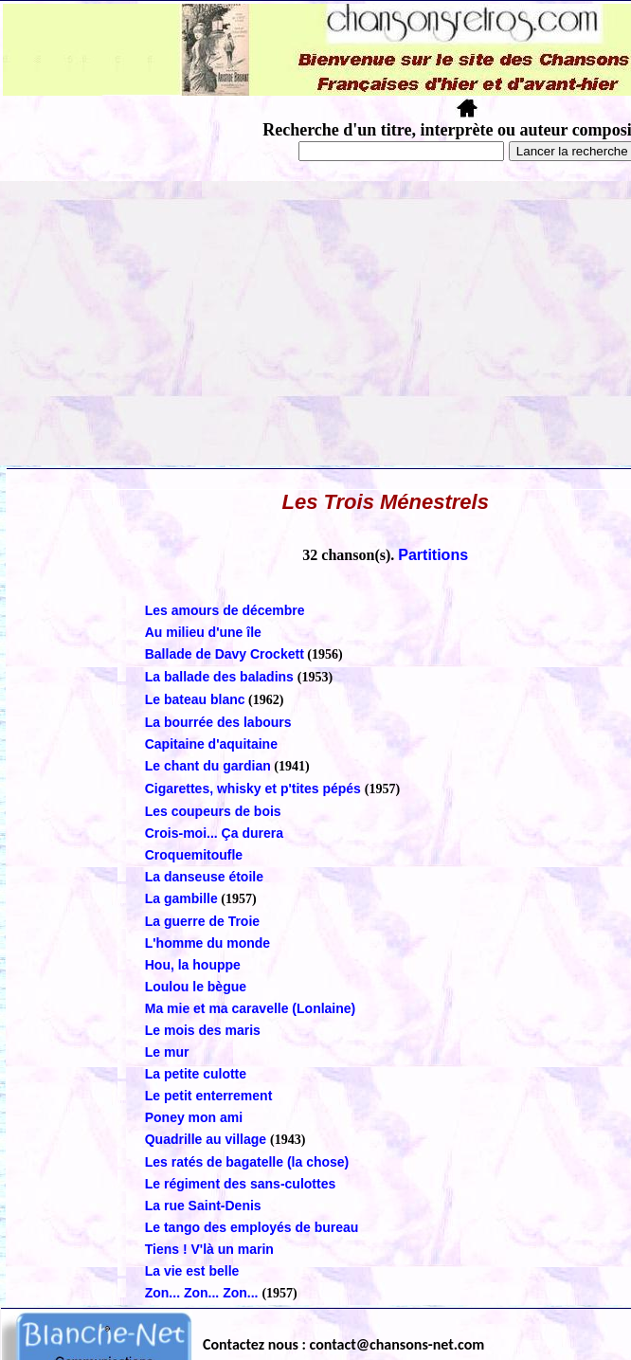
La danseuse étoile (204, 876)
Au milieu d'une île (203, 632)
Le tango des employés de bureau (252, 1227)
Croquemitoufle (194, 854)
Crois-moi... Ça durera (214, 833)
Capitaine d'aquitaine (211, 744)
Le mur (167, 1052)
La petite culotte (195, 1073)
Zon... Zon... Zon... (203, 1292)
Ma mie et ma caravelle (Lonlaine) (250, 1008)
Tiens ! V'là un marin (209, 1249)
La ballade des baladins (221, 676)
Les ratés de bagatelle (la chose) (247, 1162)
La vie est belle (192, 1270)
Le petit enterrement (209, 1095)
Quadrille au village (207, 1139)
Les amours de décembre (225, 610)
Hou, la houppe (193, 964)
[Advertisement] (315, 323)
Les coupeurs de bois (213, 811)
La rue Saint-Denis (203, 1205)
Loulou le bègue (195, 986)
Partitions (433, 555)
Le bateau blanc (195, 699)
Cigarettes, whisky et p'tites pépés (255, 788)
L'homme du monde (207, 943)
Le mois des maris (203, 1030)
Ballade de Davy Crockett (224, 654)
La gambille (181, 898)
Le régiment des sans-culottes (240, 1183)
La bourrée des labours (218, 722)
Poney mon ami (194, 1117)
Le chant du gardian (208, 765)
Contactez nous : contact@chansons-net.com (343, 1344)
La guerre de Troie (202, 921)
